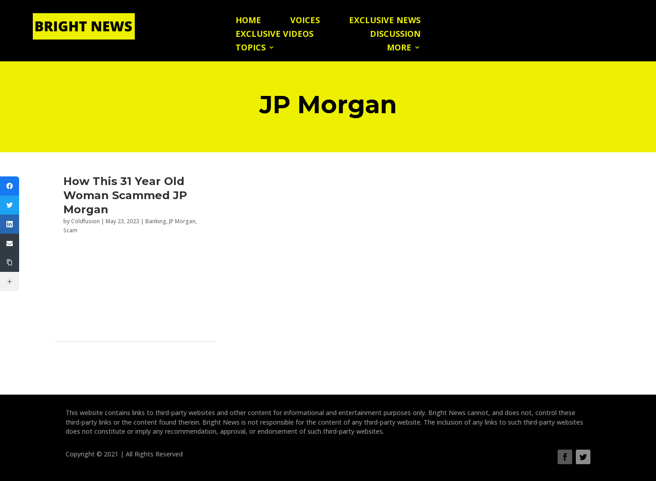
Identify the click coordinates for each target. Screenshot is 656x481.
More (399, 48)
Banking (155, 221)
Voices (305, 21)
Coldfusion (85, 221)
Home (248, 21)
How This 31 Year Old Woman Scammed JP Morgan (125, 195)
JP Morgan (182, 221)
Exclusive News (384, 21)
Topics (251, 48)
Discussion (395, 34)
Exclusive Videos (274, 34)
